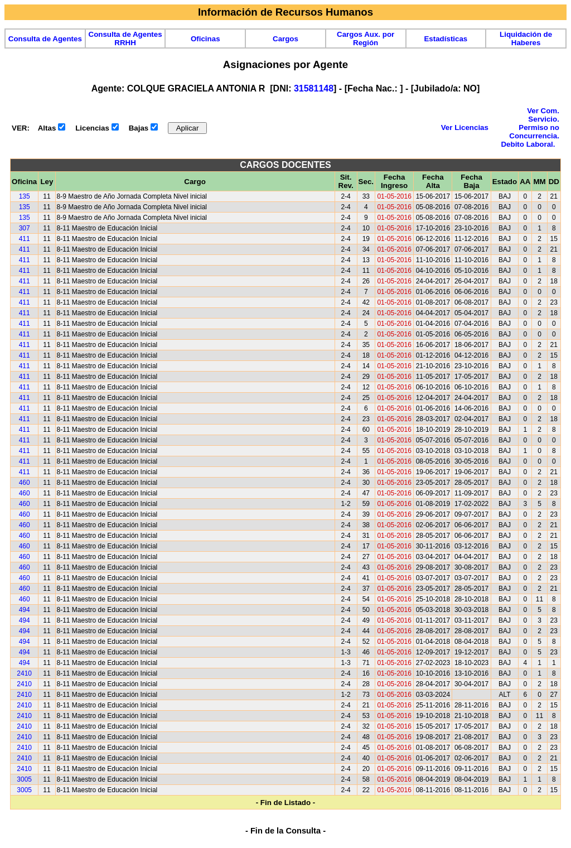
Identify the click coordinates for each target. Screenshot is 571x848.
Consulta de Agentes (45, 39)
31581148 (313, 88)
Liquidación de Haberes (526, 38)
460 (24, 482)
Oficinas (205, 39)
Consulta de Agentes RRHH (125, 38)
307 (24, 228)
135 (24, 196)
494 (24, 610)
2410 (24, 673)
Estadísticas (445, 39)
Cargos (285, 39)
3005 (24, 779)
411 (24, 239)
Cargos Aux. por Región (365, 38)
